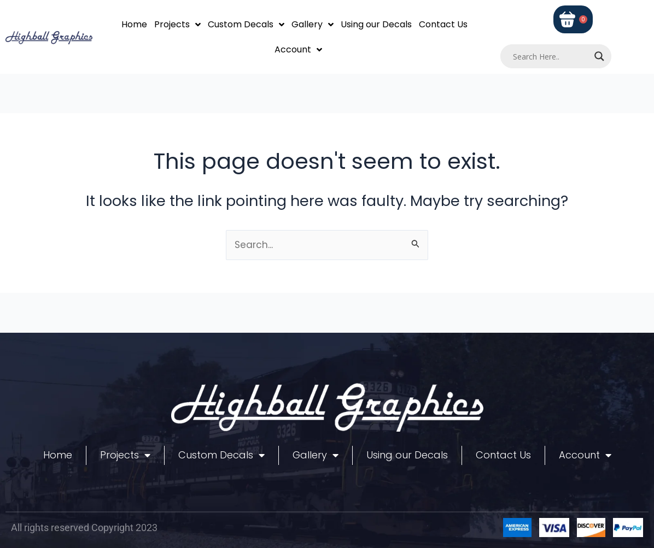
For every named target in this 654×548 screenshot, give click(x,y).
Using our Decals (376, 24)
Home (134, 24)
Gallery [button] (312, 24)
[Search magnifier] (599, 56)
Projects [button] (177, 24)
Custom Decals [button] (246, 24)
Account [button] (298, 50)
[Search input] (551, 56)
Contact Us (443, 24)
